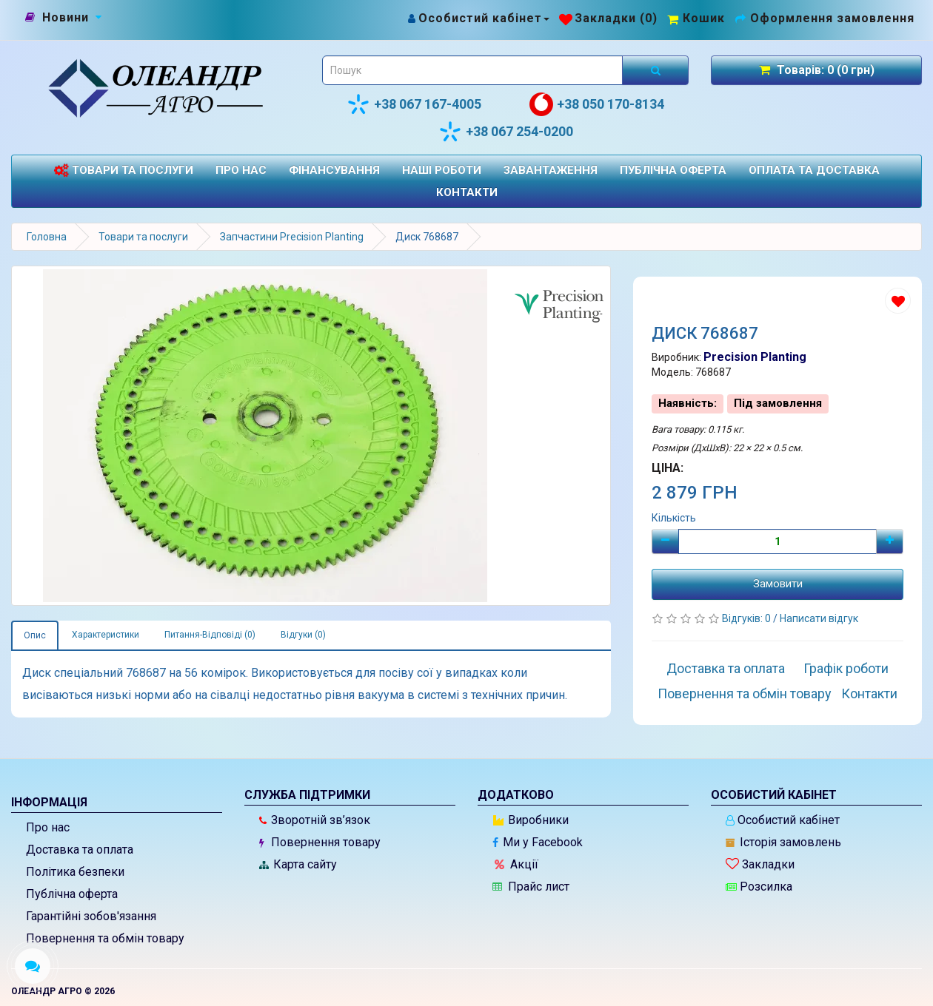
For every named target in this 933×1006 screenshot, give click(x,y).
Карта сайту (298, 864)
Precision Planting (754, 357)
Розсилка (759, 887)
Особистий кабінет (783, 820)
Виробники (531, 820)
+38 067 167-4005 (414, 104)
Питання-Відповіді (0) (209, 634)
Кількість (674, 518)
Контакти (467, 192)
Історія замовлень (783, 842)
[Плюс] (889, 541)
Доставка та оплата (725, 668)
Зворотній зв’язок (314, 820)
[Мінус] (665, 541)
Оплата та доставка (814, 170)
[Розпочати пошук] (655, 70)
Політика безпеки (75, 872)
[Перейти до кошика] (696, 18)
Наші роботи (441, 170)
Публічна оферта (673, 170)
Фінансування (334, 170)
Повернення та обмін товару (745, 693)
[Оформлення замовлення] (824, 18)
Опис (35, 635)
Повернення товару (320, 842)
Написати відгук (819, 618)
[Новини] (65, 18)
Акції (516, 864)
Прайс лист (530, 887)
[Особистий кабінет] (478, 18)
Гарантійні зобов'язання (91, 916)
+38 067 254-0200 (505, 132)
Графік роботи (846, 668)
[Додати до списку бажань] (898, 301)
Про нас (241, 170)
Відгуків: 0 (747, 618)
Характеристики (105, 634)
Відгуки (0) (303, 634)
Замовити (778, 583)
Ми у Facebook (537, 842)
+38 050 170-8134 (596, 104)
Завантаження (551, 170)
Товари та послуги (123, 170)
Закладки (760, 864)
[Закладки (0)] (608, 18)
